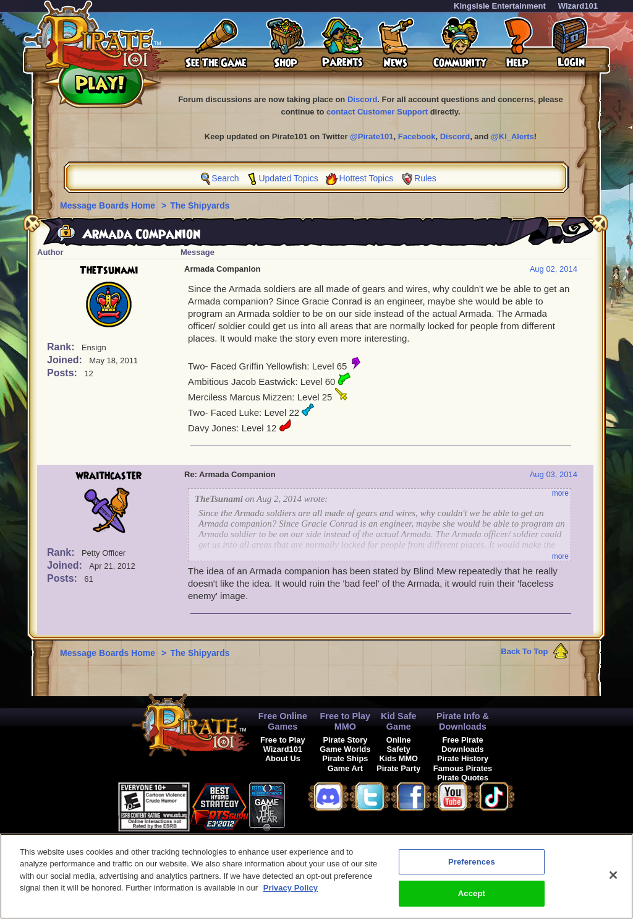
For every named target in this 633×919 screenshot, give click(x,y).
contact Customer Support (377, 111)
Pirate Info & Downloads (462, 721)
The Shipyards (199, 205)
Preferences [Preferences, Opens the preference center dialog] (471, 868)
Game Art (345, 768)
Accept (471, 900)
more (560, 493)
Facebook (417, 136)
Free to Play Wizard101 (282, 744)
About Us (282, 758)
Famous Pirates (462, 768)
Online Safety (398, 744)
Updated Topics (288, 178)
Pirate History (462, 758)
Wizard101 (578, 6)
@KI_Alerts (512, 136)
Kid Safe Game (399, 721)
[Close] (613, 881)
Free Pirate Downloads (462, 744)
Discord (362, 99)
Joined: (66, 360)
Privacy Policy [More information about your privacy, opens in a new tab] (290, 894)
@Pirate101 (372, 136)
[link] (316, 804)
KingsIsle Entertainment (500, 6)
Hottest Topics (366, 178)
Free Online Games (282, 721)
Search (225, 178)
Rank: (62, 347)
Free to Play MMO (345, 721)
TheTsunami (109, 270)
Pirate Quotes (462, 777)
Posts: (63, 373)
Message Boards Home (109, 205)
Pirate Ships (345, 758)
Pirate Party (398, 768)
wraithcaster (109, 475)
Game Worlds (345, 749)
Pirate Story (345, 739)
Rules (425, 178)
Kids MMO (398, 758)
